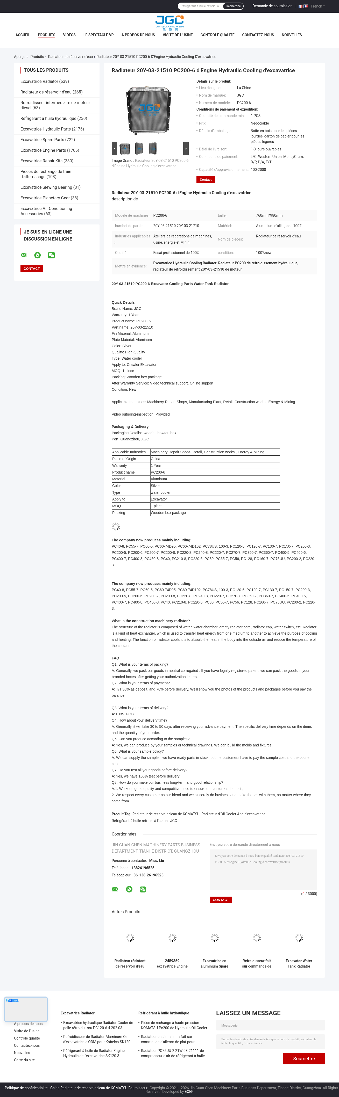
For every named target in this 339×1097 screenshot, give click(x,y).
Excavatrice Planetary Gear (45, 197)
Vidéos (69, 35)
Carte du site (24, 1060)
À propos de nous (138, 35)
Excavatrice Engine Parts (43, 150)
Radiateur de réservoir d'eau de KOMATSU (166, 814)
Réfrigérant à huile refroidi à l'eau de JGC (144, 821)
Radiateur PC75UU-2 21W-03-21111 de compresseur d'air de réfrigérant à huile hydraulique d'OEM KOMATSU (173, 1054)
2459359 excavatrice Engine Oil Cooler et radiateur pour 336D (172, 964)
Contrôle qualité (218, 35)
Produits (46, 35)
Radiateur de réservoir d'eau (70, 57)
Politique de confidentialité (26, 1088)
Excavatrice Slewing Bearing (46, 187)
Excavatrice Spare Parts (42, 139)
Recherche (233, 6)
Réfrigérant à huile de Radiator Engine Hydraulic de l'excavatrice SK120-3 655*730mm (94, 1054)
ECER (189, 1091)
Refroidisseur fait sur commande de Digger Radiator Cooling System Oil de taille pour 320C (256, 964)
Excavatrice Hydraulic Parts (45, 129)
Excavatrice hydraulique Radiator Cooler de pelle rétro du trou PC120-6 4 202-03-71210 (98, 1026)
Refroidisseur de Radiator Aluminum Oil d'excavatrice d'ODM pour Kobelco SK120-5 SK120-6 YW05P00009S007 (97, 1040)
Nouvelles (292, 35)
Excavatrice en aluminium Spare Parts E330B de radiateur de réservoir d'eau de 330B (214, 964)
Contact (206, 179)
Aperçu (19, 57)
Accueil (23, 35)
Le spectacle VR (98, 35)
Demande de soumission (272, 6)
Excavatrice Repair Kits (41, 160)
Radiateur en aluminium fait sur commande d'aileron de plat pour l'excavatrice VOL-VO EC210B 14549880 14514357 (173, 1040)
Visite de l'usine (178, 35)
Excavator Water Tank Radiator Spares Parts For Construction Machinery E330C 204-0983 (299, 964)
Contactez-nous (258, 35)
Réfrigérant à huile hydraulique (48, 118)
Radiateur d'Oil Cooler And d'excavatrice (233, 814)
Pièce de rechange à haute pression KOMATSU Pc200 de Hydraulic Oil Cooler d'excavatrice (174, 1026)
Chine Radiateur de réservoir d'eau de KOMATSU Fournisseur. (99, 1088)
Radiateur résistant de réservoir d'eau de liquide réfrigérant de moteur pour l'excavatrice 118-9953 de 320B (130, 964)
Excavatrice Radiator (39, 81)
